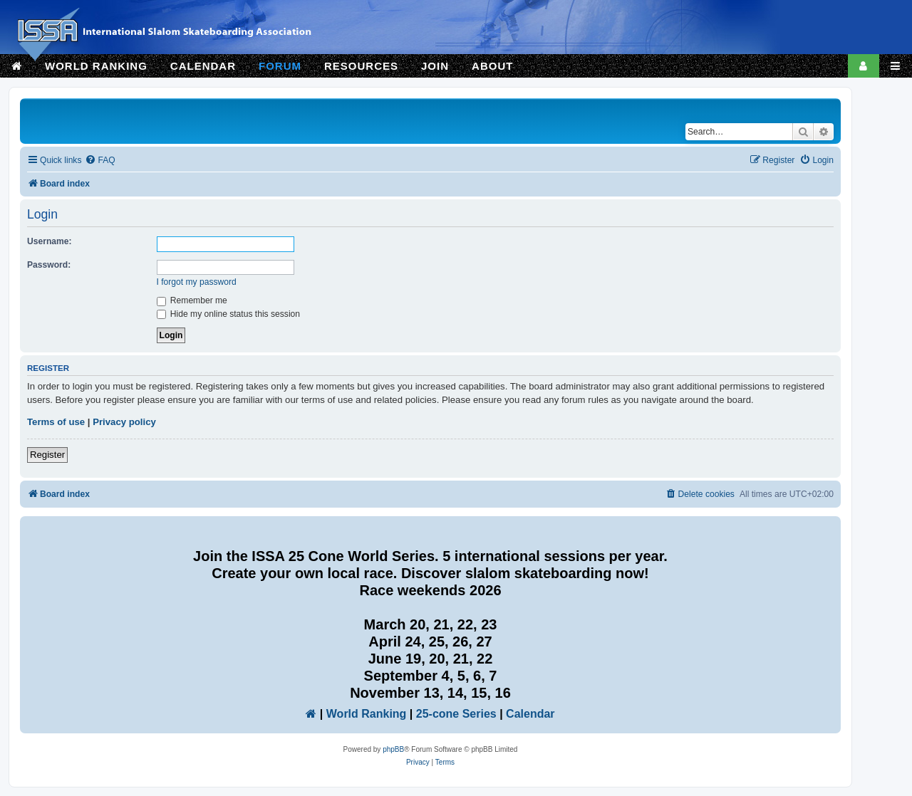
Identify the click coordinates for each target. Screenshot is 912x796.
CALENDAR (203, 66)
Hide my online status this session (229, 314)
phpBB (393, 749)
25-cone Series (456, 714)
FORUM (280, 66)
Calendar (530, 714)
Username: (49, 241)
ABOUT (492, 66)
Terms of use (56, 422)
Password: (49, 265)
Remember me (192, 300)
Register (47, 454)
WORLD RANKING (96, 66)
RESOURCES (361, 66)
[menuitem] (100, 160)
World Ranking (366, 714)
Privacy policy (124, 422)
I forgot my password (197, 282)
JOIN (435, 66)
